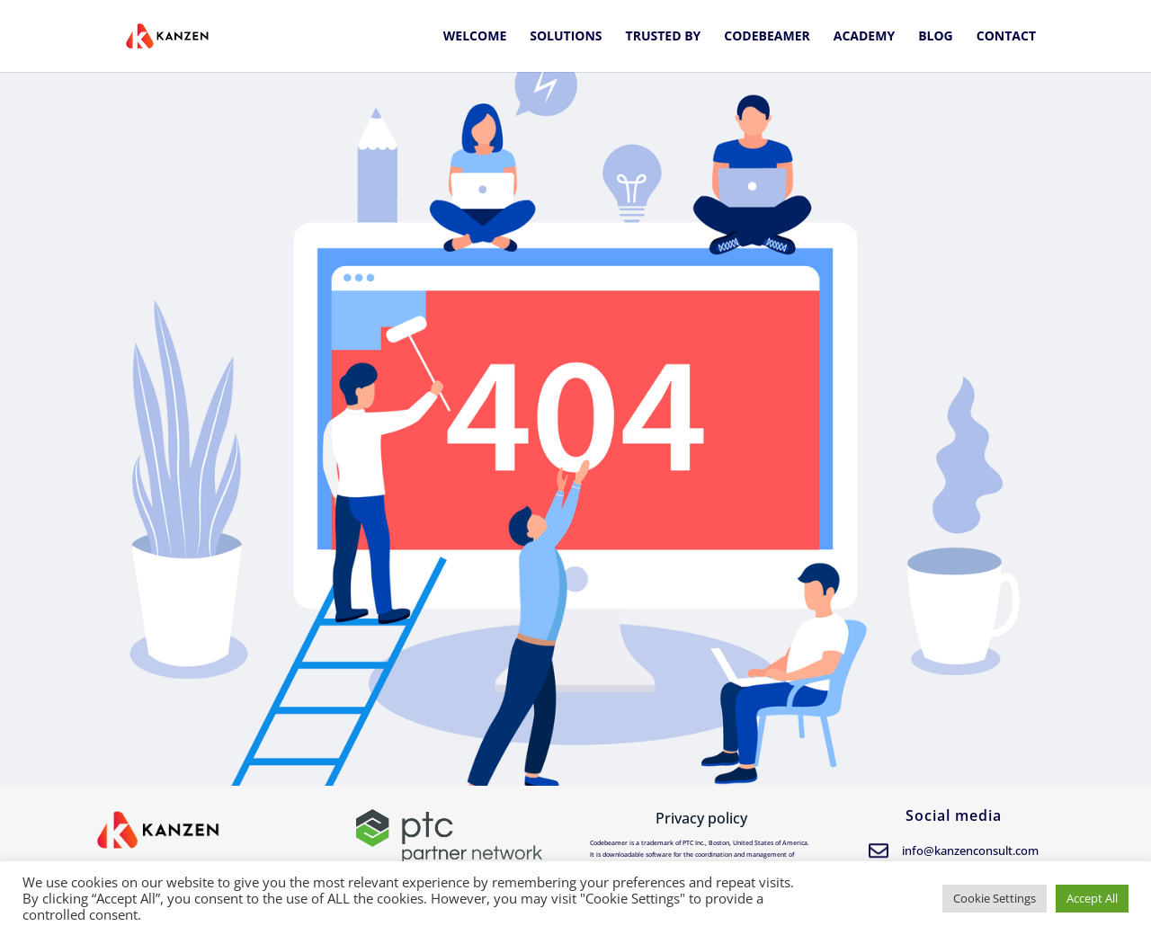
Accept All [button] (1092, 898)
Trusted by (663, 37)
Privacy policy (701, 818)
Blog (935, 37)
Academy (864, 37)
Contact (1006, 37)
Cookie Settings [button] (994, 898)
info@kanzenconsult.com (970, 850)
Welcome (474, 37)
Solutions (566, 37)
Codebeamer (766, 37)
